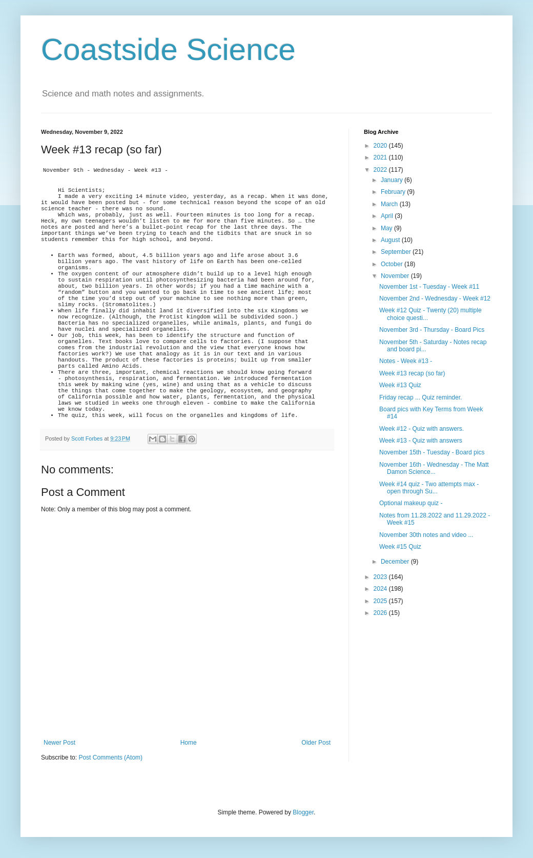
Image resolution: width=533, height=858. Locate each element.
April (388, 216)
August (391, 240)
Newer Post (59, 742)
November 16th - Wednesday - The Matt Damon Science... (434, 468)
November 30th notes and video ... (426, 534)
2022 (381, 169)
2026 (381, 612)
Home (188, 742)
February (394, 191)
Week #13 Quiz (400, 385)
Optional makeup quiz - (410, 503)
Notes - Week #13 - (405, 361)
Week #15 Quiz (400, 546)
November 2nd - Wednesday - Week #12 (434, 298)
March (390, 204)
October (392, 264)
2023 (381, 577)
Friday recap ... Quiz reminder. (420, 397)
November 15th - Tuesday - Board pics (431, 452)
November (396, 276)
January (392, 180)
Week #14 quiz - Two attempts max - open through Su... (429, 488)
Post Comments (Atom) (110, 757)
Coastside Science (168, 49)
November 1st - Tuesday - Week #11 (429, 286)
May (387, 228)
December (396, 561)
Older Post (316, 742)
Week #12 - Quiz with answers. (421, 428)
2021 (381, 157)
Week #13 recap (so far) (412, 373)
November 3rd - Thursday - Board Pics (431, 329)
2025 (381, 601)
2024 (381, 588)
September (397, 251)
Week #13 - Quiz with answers (420, 440)
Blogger (303, 812)
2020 (381, 145)
